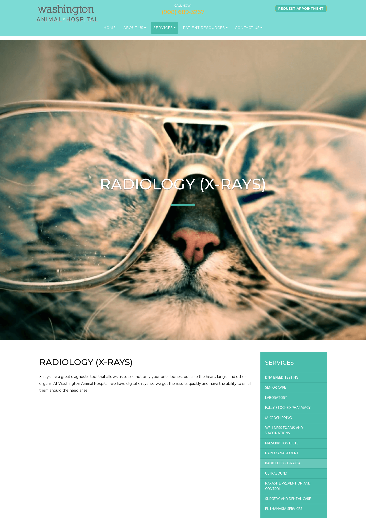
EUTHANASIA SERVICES (283, 509)
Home (109, 31)
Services (163, 31)
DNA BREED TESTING (281, 378)
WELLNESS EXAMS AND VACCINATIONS (284, 430)
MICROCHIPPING (278, 418)
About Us (133, 31)
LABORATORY (276, 398)
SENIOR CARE (275, 388)
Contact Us (247, 31)
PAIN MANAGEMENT (282, 453)
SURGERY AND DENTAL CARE (288, 499)
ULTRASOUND (276, 474)
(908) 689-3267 (183, 15)
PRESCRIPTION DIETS (281, 443)
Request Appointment (301, 11)
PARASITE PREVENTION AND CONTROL (288, 486)
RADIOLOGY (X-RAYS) (282, 463)
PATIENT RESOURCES (204, 31)
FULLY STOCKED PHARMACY (288, 408)
